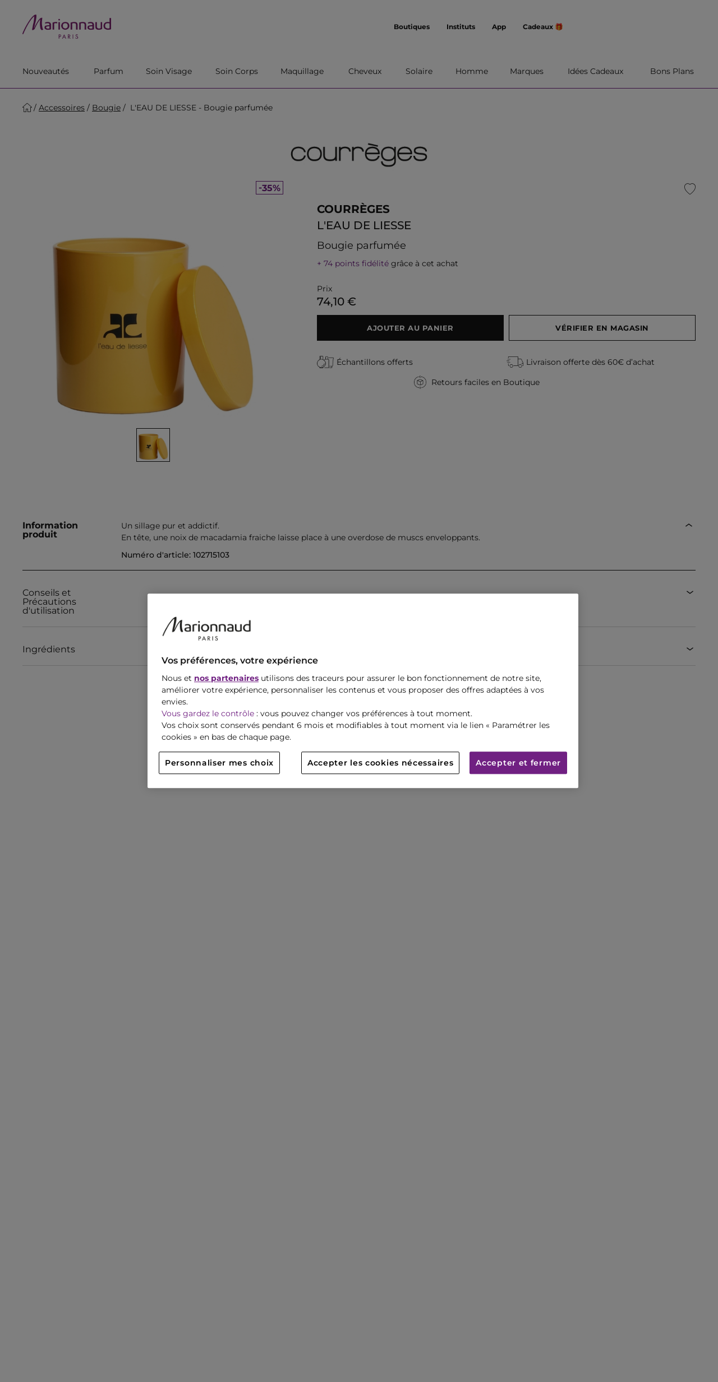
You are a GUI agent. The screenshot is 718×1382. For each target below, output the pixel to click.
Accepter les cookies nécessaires (380, 763)
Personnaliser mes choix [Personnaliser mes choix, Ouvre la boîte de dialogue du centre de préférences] (219, 763)
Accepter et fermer (518, 763)
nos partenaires (226, 679)
